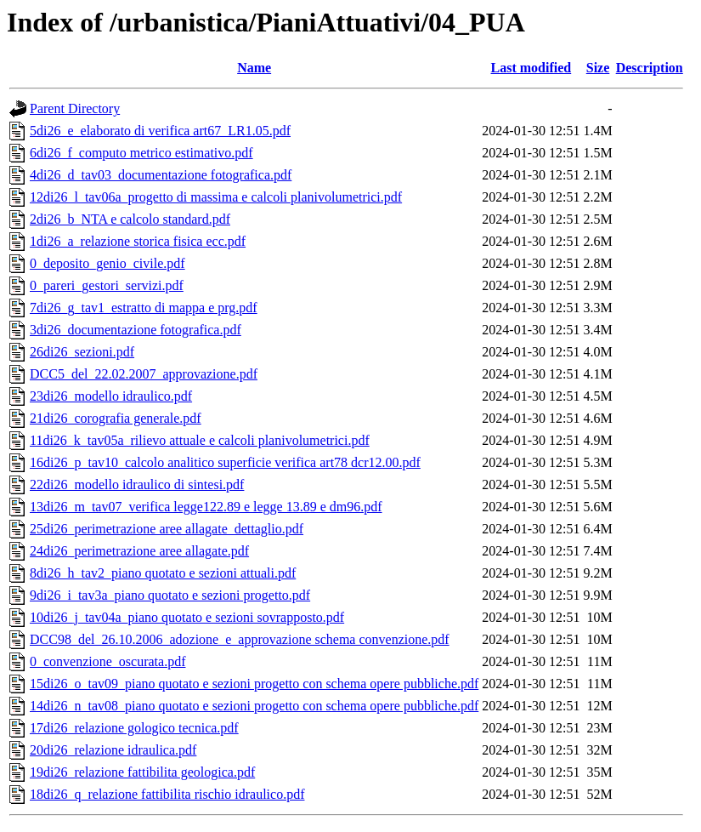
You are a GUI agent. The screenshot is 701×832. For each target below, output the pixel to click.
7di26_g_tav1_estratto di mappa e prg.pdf (143, 307)
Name (254, 67)
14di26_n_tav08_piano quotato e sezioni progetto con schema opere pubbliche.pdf (254, 705)
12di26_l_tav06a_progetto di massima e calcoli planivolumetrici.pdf (216, 197)
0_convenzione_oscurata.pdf (107, 661)
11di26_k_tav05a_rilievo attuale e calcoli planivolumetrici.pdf (200, 440)
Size (598, 67)
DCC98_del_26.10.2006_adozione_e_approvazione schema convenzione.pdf (239, 639)
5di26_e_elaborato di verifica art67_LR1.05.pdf (160, 130)
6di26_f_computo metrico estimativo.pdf (141, 152)
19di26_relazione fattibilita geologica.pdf (142, 772)
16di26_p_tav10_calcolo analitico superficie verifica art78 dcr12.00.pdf (225, 462)
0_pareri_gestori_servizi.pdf (107, 285)
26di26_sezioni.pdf (82, 352)
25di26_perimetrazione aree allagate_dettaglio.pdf (166, 528)
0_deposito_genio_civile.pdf (107, 263)
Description (649, 67)
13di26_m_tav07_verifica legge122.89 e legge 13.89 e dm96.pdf (206, 506)
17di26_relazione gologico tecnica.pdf (134, 728)
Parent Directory (75, 108)
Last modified (531, 67)
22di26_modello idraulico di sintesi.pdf (137, 484)
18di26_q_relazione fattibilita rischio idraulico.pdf (167, 794)
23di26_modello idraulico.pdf (111, 396)
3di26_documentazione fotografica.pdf (135, 329)
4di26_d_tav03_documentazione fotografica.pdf (160, 175)
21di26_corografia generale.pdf (115, 418)
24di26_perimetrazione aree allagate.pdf (139, 551)
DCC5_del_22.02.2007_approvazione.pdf (143, 374)
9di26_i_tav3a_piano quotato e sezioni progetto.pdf (170, 595)
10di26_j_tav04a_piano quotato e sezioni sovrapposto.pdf (187, 617)
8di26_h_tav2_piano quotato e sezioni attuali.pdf (163, 573)
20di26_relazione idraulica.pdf (113, 750)
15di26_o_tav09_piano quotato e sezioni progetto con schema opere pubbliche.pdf (254, 683)
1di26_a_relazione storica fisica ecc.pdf (138, 241)
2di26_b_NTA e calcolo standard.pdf (130, 219)
